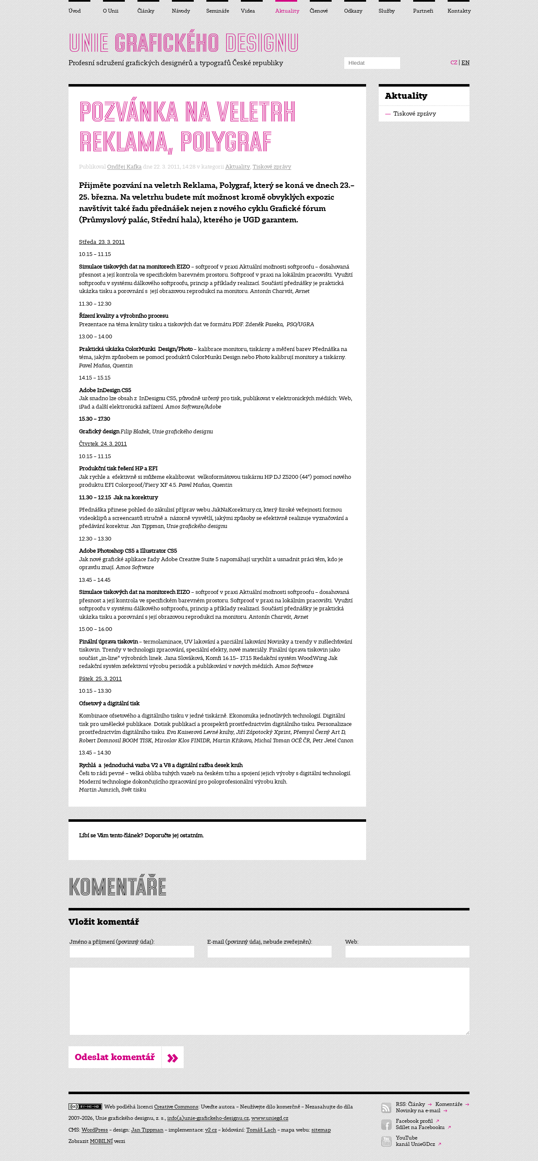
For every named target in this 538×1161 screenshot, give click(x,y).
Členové (319, 11)
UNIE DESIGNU (184, 42)
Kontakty (458, 11)
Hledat (394, 63)
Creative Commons (176, 1107)
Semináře (217, 11)
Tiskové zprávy (272, 167)
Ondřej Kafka (124, 167)
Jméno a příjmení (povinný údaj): (112, 942)
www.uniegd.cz (269, 1118)
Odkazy (353, 11)
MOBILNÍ (101, 1141)
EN (465, 62)
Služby (387, 11)
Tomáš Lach (261, 1130)
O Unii (111, 11)
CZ (454, 62)
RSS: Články (414, 1104)
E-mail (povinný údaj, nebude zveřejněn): (259, 942)
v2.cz (211, 1130)
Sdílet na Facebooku (423, 1127)
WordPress (95, 1130)
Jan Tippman (147, 1130)
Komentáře (452, 1104)
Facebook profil (417, 1121)
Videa (248, 11)
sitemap (321, 1130)
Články (145, 11)
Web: (352, 942)
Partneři (423, 11)
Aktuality (237, 167)
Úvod (75, 11)
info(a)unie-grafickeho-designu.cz (208, 1118)
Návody (181, 11)
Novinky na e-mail (421, 1111)
